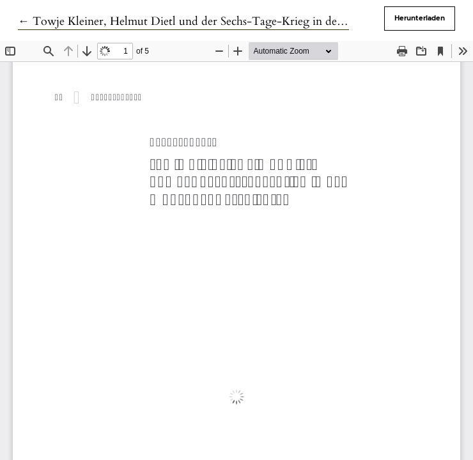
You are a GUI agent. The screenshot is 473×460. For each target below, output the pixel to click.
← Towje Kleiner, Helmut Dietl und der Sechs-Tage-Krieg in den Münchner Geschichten (239, 21)
